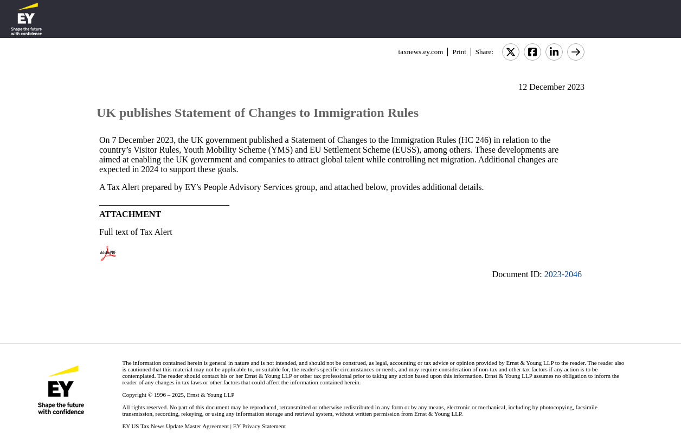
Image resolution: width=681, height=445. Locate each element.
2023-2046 (563, 274)
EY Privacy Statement (259, 426)
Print (459, 52)
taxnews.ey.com (421, 52)
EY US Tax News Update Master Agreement (175, 426)
